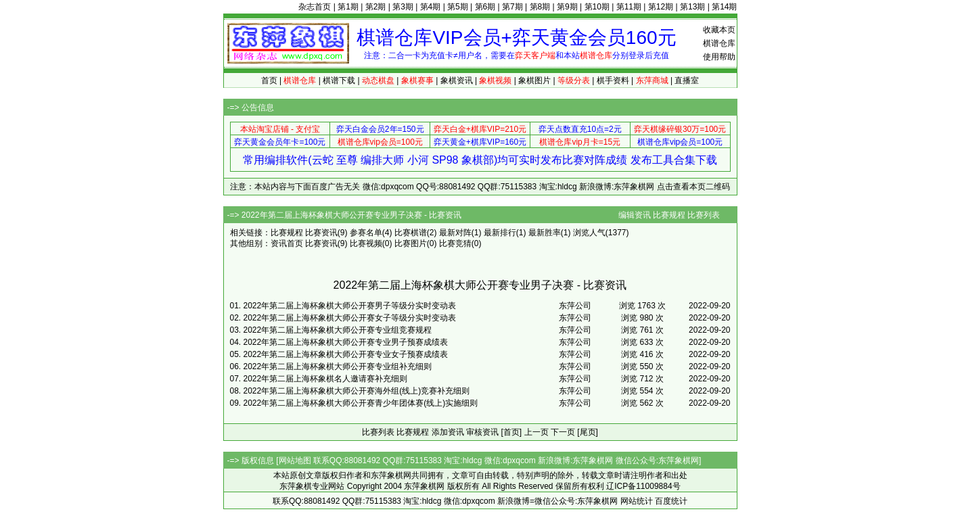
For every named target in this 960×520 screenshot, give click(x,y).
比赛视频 (366, 243)
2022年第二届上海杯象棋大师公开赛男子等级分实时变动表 (350, 305)
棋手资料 (613, 80)
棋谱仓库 (719, 43)
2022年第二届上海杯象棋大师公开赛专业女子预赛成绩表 (346, 354)
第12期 (660, 6)
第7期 (512, 6)
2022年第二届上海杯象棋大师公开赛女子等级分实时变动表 (350, 318)
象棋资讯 (456, 80)
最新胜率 (544, 232)
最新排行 (500, 232)
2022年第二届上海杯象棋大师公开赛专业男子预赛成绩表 (346, 342)
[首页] (511, 432)
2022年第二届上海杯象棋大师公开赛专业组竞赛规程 (338, 330)
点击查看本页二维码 (693, 186)
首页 (269, 80)
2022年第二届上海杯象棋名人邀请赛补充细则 (326, 378)
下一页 (563, 432)
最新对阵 (455, 232)
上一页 (536, 432)
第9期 (567, 6)
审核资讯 (482, 432)
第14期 (724, 6)
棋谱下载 (339, 80)
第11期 (628, 6)
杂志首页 (314, 6)
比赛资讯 (321, 232)
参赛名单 (366, 232)
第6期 (485, 6)
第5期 (457, 6)
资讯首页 (287, 243)
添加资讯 (448, 432)
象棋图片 (534, 80)
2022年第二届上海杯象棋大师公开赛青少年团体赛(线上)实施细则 (361, 403)
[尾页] (587, 432)
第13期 (692, 6)
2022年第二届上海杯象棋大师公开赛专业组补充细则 (338, 366)
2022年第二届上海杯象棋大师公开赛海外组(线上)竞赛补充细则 (357, 391)
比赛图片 (410, 243)
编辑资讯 (634, 215)
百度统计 (671, 501)
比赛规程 (669, 215)
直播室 (687, 80)
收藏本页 (719, 29)
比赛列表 (703, 215)
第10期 (597, 6)
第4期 (430, 6)
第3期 (402, 6)
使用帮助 (719, 57)
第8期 (540, 6)
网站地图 (295, 460)
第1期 (348, 6)
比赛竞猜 (455, 243)
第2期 (375, 6)
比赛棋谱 (410, 232)
